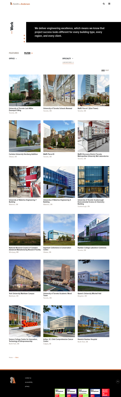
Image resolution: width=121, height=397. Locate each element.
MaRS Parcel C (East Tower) (88, 108)
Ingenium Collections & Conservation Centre (57, 249)
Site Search (104, 4)
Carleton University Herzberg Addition (23, 154)
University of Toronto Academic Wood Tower (57, 294)
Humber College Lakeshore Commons (92, 248)
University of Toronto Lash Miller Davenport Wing (21, 109)
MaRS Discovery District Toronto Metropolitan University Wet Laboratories (93, 155)
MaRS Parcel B (48, 154)
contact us (28, 378)
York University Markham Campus (21, 293)
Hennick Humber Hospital (87, 339)
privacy (27, 386)
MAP (107, 70)
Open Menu (109, 4)
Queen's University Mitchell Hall (89, 293)
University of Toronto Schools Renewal (57, 108)
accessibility (28, 382)
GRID (103, 70)
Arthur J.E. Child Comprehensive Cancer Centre (58, 340)
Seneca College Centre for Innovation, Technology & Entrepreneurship (23, 340)
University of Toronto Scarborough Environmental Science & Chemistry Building (91, 202)
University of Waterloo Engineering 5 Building (57, 201)
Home (11, 358)
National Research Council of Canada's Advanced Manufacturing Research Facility (25, 249)
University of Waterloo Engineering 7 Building (22, 201)
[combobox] (34, 62)
